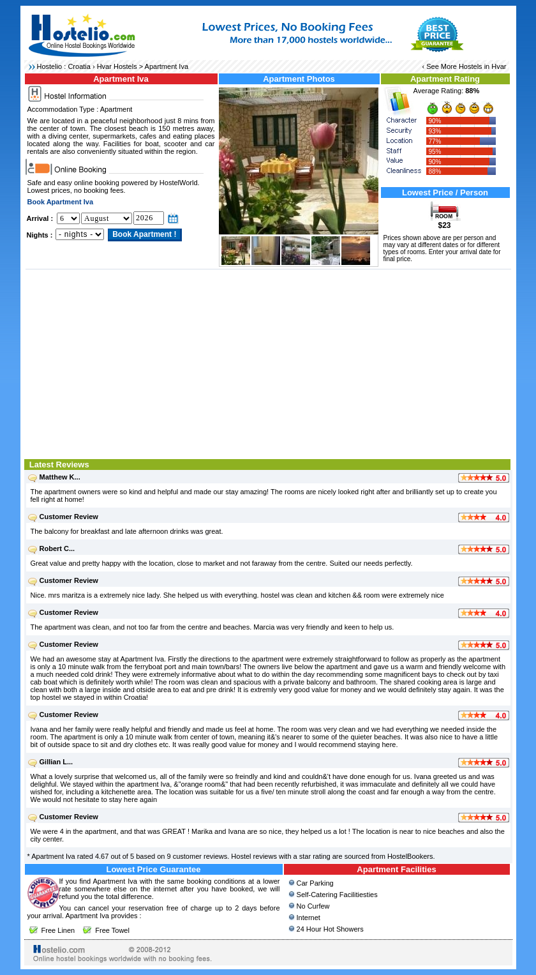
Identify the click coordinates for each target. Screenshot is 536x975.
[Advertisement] (268, 362)
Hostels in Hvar (483, 66)
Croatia (79, 66)
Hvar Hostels (117, 66)
